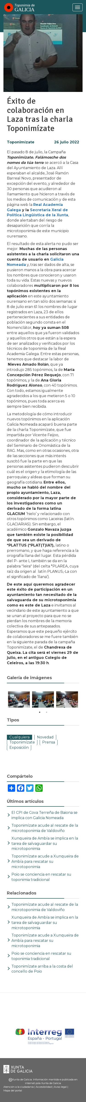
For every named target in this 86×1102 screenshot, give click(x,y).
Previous (3, 700)
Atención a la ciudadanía (18, 1086)
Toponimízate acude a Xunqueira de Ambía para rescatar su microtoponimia (45, 861)
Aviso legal (60, 1086)
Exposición (19, 747)
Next (82, 700)
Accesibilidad (44, 1086)
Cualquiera (19, 737)
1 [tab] (39, 712)
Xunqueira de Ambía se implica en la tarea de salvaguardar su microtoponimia (44, 843)
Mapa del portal (12, 1090)
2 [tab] (46, 712)
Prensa (48, 742)
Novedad (45, 737)
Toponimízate (20, 142)
